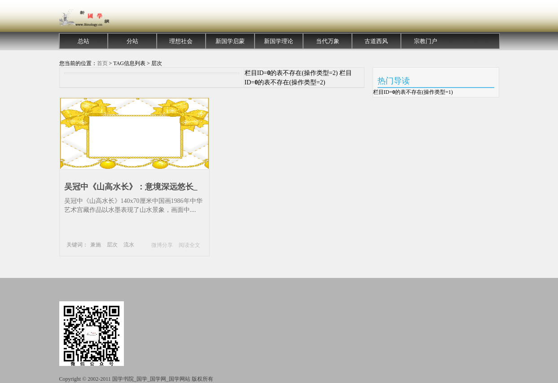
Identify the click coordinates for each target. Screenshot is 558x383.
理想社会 (181, 41)
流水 (128, 245)
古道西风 (376, 41)
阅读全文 (189, 245)
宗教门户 (425, 41)
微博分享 (162, 245)
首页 (102, 63)
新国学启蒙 (230, 41)
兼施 (95, 245)
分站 (132, 41)
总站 (83, 41)
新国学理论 (278, 41)
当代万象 (327, 41)
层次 (112, 245)
